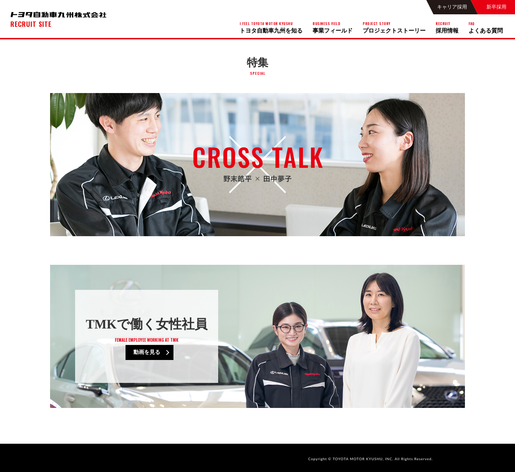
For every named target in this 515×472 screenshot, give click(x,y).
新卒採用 (496, 7)
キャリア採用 (452, 7)
